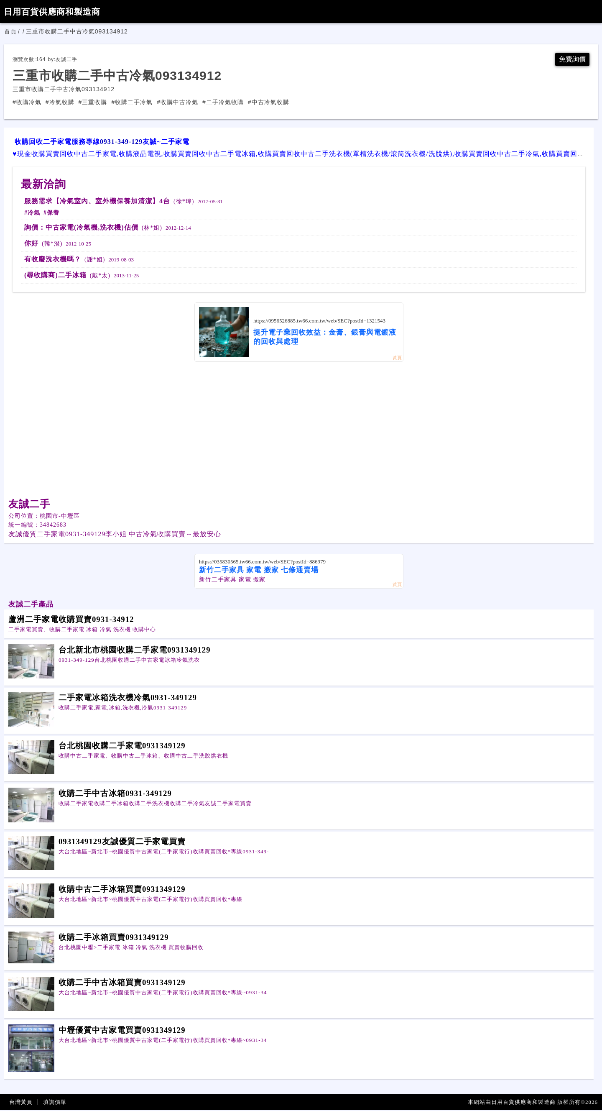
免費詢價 (571, 60)
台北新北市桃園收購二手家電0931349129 (135, 650)
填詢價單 (54, 1103)
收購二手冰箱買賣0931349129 (114, 938)
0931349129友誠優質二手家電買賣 (122, 842)
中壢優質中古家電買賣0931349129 (122, 1031)
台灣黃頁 (21, 1103)
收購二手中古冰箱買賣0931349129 (122, 983)
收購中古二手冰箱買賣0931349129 (122, 890)
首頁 (10, 31)
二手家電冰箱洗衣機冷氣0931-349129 (128, 698)
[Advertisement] (299, 425)
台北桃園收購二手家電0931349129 (122, 746)
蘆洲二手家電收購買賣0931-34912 (71, 620)
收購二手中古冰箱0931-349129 (115, 794)
